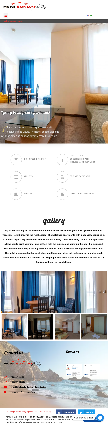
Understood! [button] (92, 419)
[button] (6, 15)
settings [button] (62, 422)
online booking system (13, 21)
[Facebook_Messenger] (100, 417)
